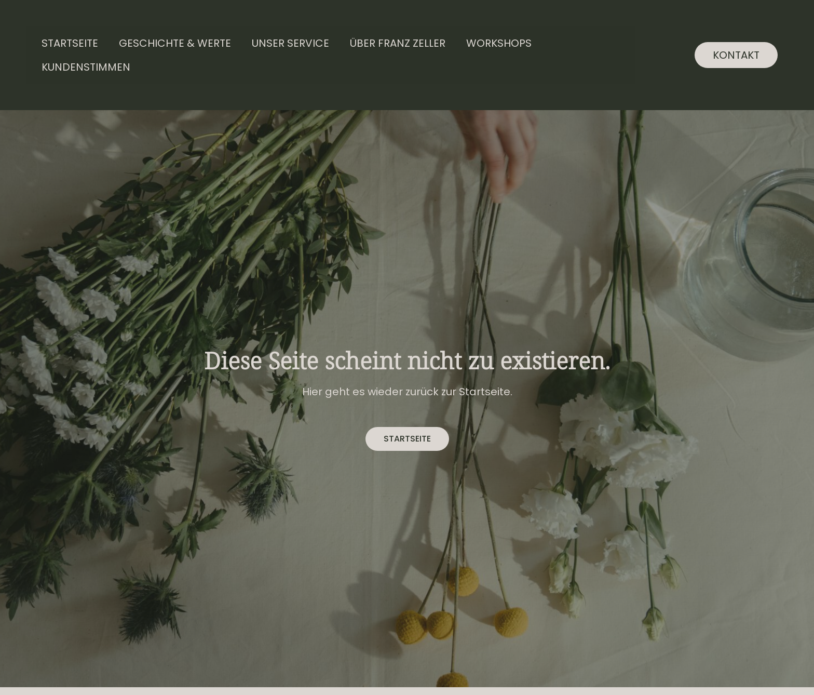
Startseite (70, 43)
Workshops (499, 43)
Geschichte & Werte (175, 43)
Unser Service (290, 43)
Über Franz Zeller (397, 43)
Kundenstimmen (86, 67)
